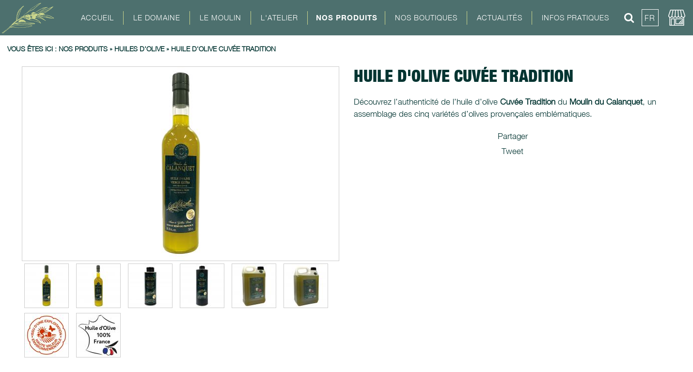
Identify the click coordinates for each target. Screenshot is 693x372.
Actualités (499, 17)
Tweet (512, 151)
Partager (513, 136)
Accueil (97, 17)
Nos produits (83, 49)
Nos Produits (347, 17)
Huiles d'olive (139, 49)
